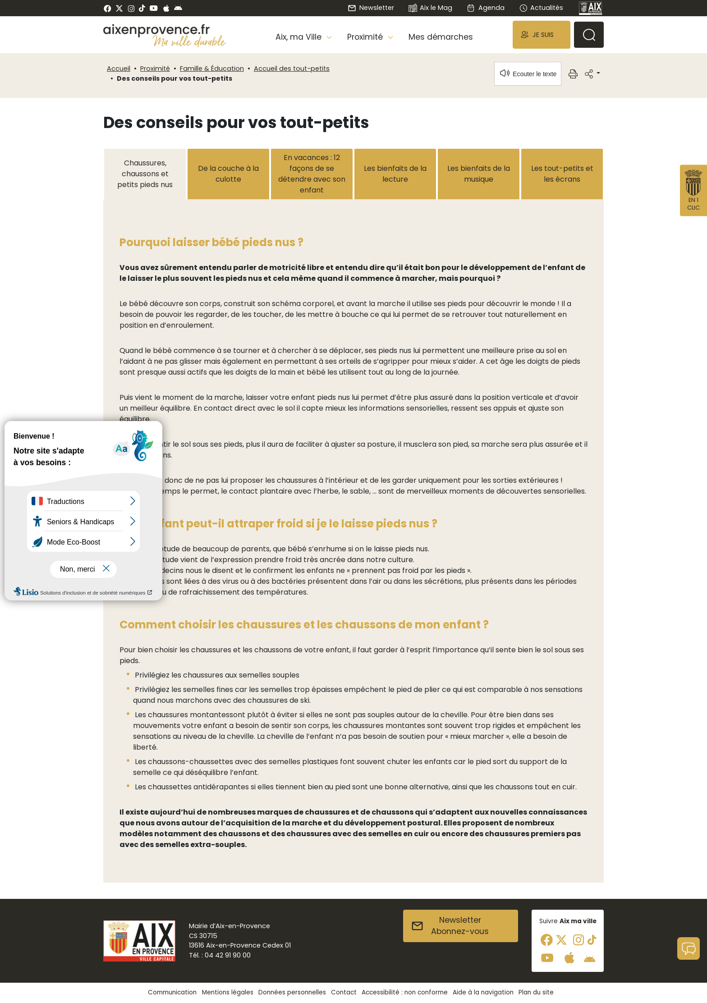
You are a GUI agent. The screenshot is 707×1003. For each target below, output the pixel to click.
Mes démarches (441, 37)
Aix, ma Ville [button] (299, 37)
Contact (344, 992)
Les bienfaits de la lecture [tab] (395, 173)
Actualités (541, 7)
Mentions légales (227, 992)
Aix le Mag (430, 8)
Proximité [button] (366, 37)
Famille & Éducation (212, 68)
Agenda (485, 7)
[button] (541, 34)
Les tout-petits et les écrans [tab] (562, 173)
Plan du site (536, 992)
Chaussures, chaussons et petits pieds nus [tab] (145, 174)
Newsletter (371, 7)
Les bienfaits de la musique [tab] (478, 173)
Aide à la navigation (483, 992)
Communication (172, 992)
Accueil (118, 68)
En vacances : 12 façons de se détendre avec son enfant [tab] (311, 173)
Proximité (155, 68)
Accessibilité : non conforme (405, 992)
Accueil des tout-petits (292, 68)
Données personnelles (292, 992)
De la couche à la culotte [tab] (228, 173)
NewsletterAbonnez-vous (450, 926)
